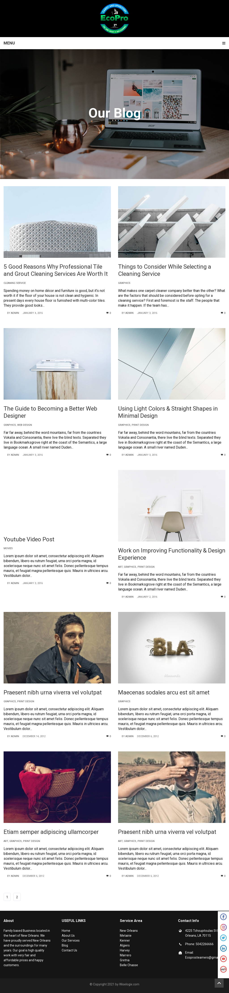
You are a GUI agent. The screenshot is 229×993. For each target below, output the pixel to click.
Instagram (223, 928)
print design (140, 425)
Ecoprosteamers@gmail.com (205, 957)
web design (24, 425)
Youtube (223, 959)
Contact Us (69, 950)
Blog (65, 945)
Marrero (125, 955)
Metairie (125, 935)
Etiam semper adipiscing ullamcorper (51, 832)
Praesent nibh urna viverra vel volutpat (53, 692)
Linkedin (223, 949)
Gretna (124, 960)
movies (8, 548)
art (120, 566)
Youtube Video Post (29, 539)
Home (66, 930)
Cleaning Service (15, 283)
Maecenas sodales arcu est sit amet (164, 692)
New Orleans (129, 930)
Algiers (125, 945)
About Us (68, 935)
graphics (124, 283)
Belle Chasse (129, 965)
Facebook (223, 917)
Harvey (125, 950)
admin (15, 313)
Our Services (71, 940)
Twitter (223, 938)
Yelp (223, 970)
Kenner (125, 940)
